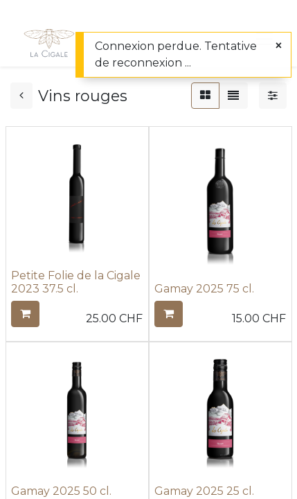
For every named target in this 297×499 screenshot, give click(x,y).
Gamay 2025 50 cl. (61, 491)
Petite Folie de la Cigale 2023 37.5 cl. (76, 282)
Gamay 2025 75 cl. (204, 288)
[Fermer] (279, 46)
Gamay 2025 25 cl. (204, 491)
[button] (25, 314)
